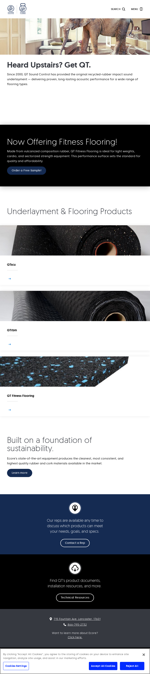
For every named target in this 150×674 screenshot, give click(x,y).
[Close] (143, 654)
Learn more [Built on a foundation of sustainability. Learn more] (20, 473)
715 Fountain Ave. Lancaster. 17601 (77, 619)
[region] (75, 661)
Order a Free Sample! (26, 170)
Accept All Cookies (103, 665)
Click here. (75, 637)
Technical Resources (75, 597)
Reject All (132, 665)
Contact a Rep (75, 543)
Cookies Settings (16, 665)
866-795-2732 (77, 624)
